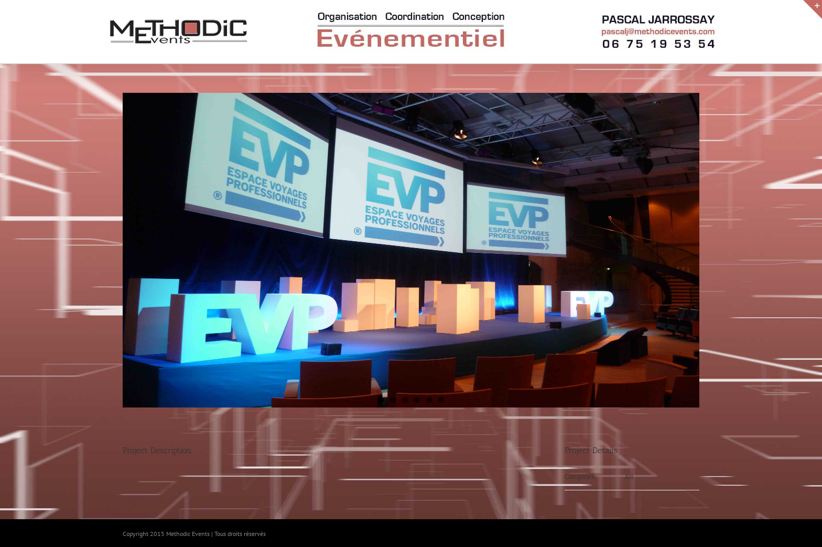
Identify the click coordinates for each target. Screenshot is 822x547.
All (629, 476)
